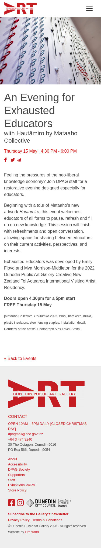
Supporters (16, 475)
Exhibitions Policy (21, 485)
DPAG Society (19, 469)
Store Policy (17, 490)
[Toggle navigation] (89, 8)
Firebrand (32, 532)
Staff (11, 480)
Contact (17, 416)
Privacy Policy (19, 520)
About (12, 459)
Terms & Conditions (47, 520)
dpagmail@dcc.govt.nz (25, 434)
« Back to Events (20, 358)
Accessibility (17, 464)
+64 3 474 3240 (20, 439)
